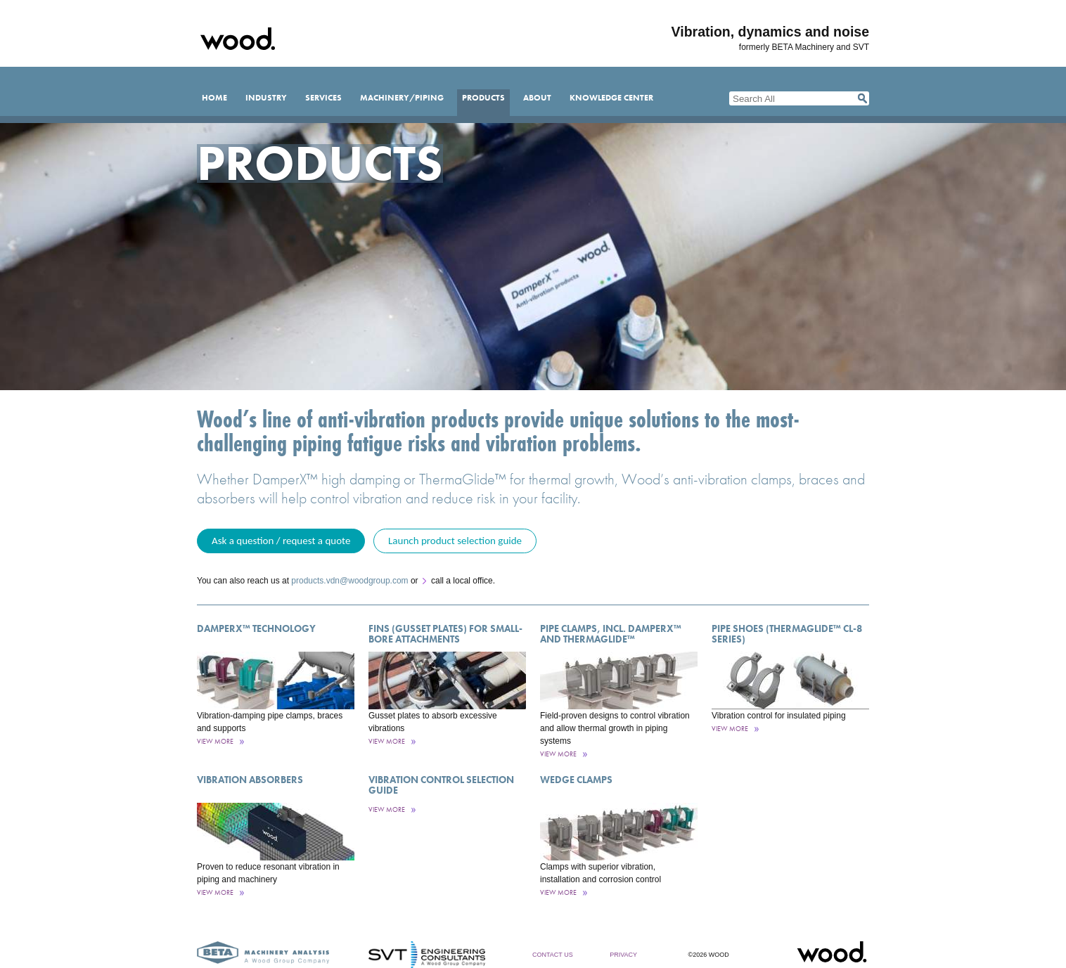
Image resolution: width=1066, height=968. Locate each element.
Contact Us (552, 954)
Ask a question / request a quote (281, 540)
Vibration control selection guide (441, 784)
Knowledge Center (611, 97)
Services (323, 97)
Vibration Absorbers (250, 779)
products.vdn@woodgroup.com (349, 581)
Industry (266, 97)
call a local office (462, 581)
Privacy (623, 954)
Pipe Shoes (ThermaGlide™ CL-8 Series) (787, 633)
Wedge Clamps (576, 779)
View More (215, 741)
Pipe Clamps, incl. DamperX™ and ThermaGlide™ (610, 633)
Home (214, 97)
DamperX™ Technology (256, 628)
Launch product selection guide (455, 540)
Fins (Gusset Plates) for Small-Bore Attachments (445, 633)
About (537, 97)
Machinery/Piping (402, 97)
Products (483, 97)
